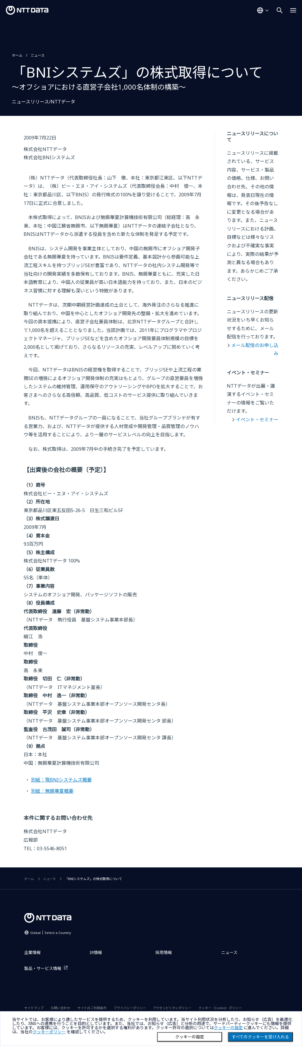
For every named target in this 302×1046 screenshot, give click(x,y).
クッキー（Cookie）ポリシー (220, 1008)
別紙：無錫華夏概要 (52, 791)
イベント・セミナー (257, 419)
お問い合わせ (60, 1008)
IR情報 (96, 952)
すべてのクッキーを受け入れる (260, 1037)
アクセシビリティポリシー (172, 1008)
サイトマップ (34, 1008)
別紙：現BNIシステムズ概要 (61, 780)
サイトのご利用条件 (91, 1008)
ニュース (38, 55)
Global (50, 932)
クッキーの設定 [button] (228, 1027)
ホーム (17, 55)
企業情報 (32, 952)
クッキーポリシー (49, 1031)
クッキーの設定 (189, 1037)
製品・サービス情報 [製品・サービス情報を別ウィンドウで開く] (42, 968)
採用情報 (163, 952)
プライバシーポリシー (130, 1008)
